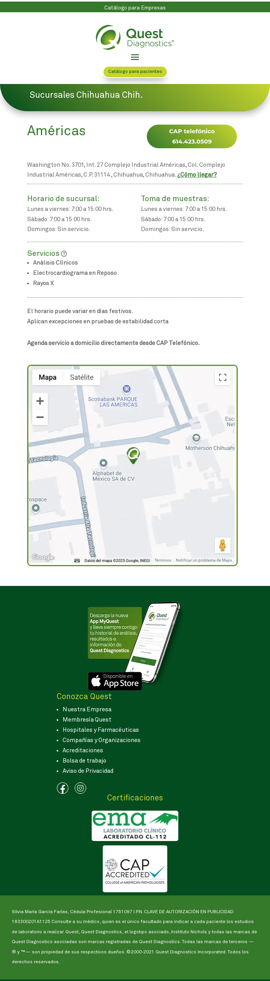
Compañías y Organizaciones (102, 740)
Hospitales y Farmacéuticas (101, 730)
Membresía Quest (87, 720)
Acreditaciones (83, 750)
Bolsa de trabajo (84, 761)
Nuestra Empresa (87, 709)
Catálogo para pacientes (135, 71)
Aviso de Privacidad (88, 771)
